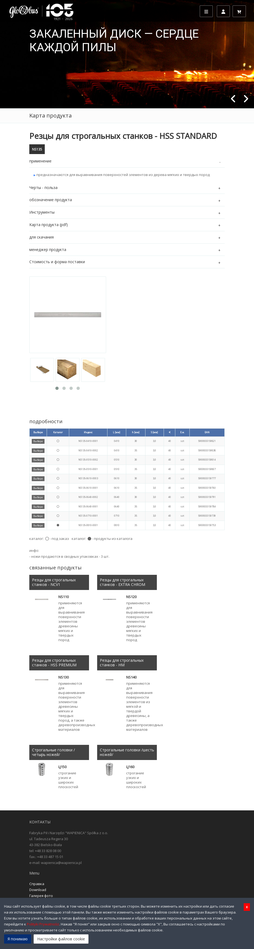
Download (37, 889)
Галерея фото (41, 895)
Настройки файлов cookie (61, 938)
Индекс (88, 432)
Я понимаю (18, 938)
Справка (36, 883)
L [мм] (116, 432)
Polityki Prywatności (43, 924)
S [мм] (154, 432)
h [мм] (135, 432)
